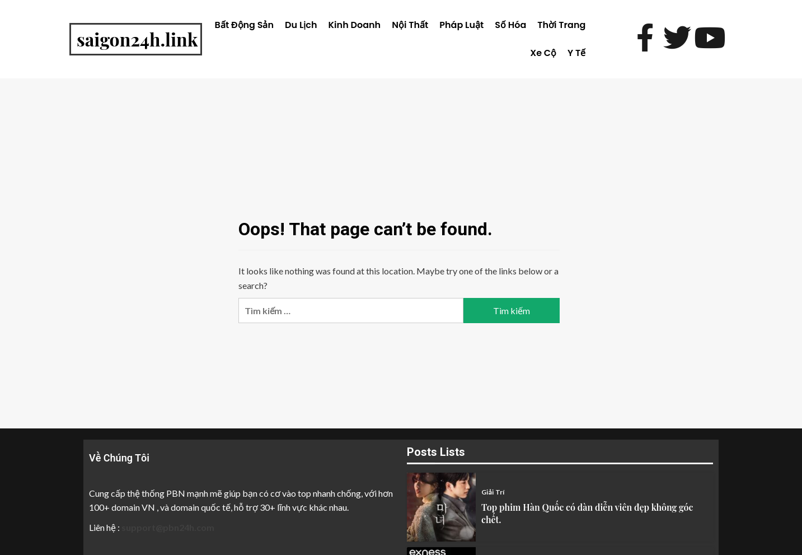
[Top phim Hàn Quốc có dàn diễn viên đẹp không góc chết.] (441, 507)
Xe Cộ (543, 52)
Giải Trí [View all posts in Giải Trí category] (493, 492)
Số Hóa (510, 24)
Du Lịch (301, 24)
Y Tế (576, 52)
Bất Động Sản (244, 24)
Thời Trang (561, 24)
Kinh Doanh (355, 24)
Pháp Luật (461, 24)
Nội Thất (410, 24)
